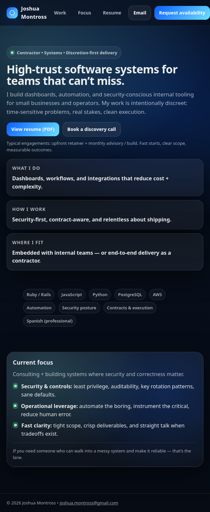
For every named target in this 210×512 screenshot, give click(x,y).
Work (60, 13)
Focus (84, 13)
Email (139, 13)
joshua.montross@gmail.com (89, 503)
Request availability (182, 13)
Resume (112, 13)
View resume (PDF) (33, 129)
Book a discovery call (91, 129)
